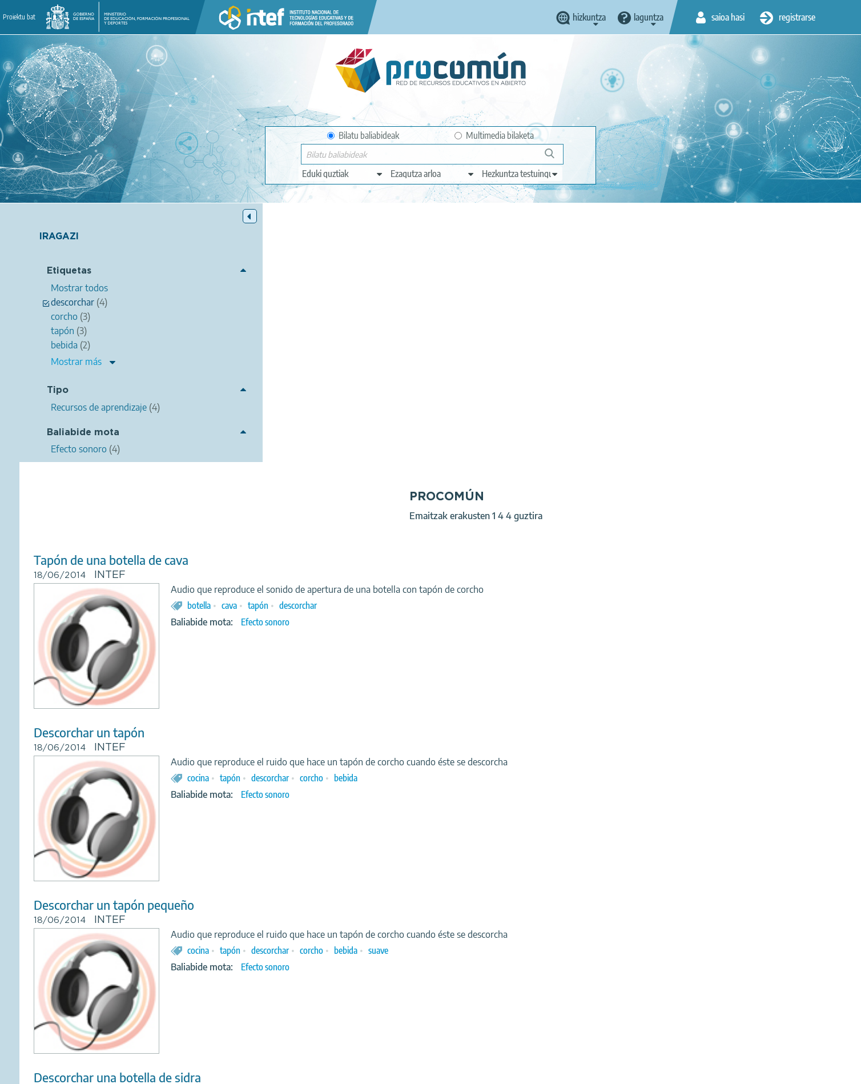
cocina (404, 518)
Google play (458, 1025)
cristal (520, 876)
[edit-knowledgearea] (432, 173)
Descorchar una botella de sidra (323, 818)
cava (434, 346)
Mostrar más (76, 361)
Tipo (58, 390)
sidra (549, 876)
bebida (551, 518)
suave (584, 691)
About (211, 1070)
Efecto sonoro (470, 363)
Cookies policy (409, 1070)
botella (404, 346)
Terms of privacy (340, 1070)
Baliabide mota (83, 432)
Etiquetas (69, 271)
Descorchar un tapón (294, 473)
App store (360, 1025)
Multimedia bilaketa (494, 135)
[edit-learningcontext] (520, 173)
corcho (517, 518)
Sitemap (523, 1070)
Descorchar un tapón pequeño (319, 646)
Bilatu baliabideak (363, 135)
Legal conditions (267, 1070)
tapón (463, 346)
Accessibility (471, 1070)
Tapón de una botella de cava (316, 301)
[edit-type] (343, 173)
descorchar (503, 346)
